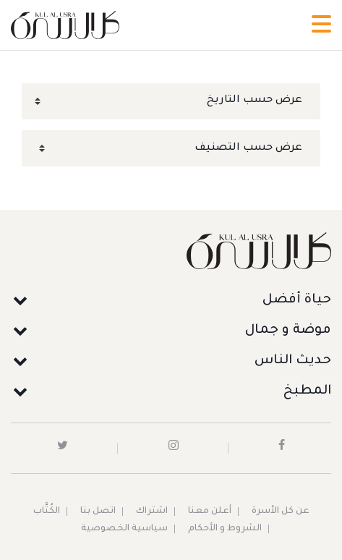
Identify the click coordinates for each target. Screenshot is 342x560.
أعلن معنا (209, 511)
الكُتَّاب (46, 511)
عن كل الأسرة (280, 511)
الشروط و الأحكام (225, 529)
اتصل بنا (98, 511)
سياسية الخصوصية (124, 529)
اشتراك (152, 511)
